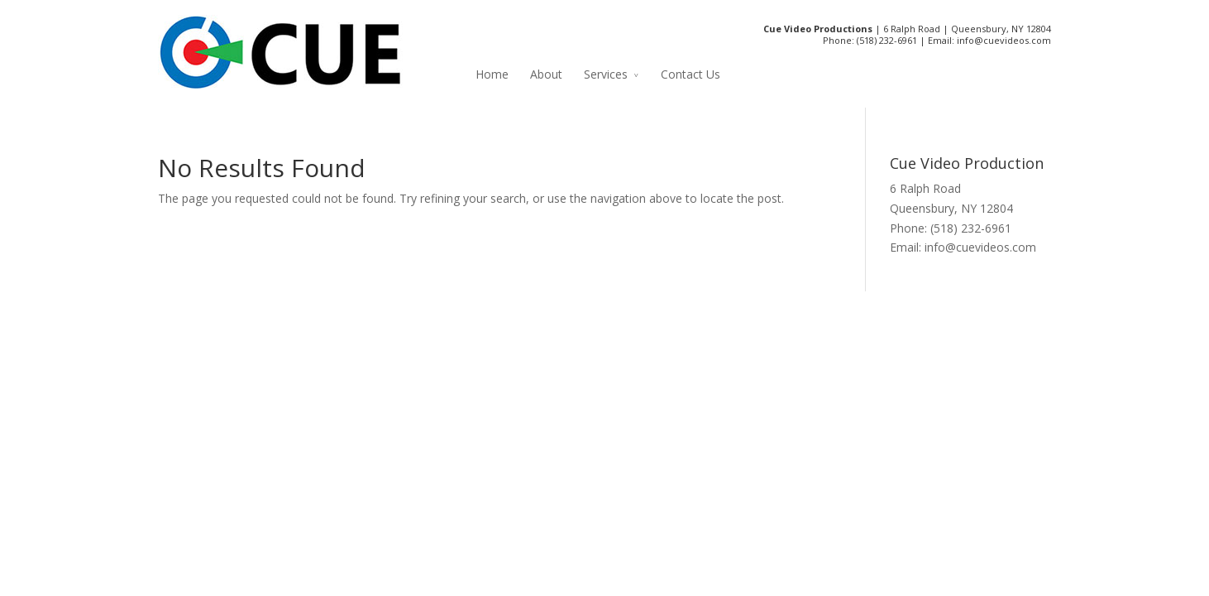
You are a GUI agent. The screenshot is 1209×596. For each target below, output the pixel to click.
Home (492, 74)
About (546, 74)
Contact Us (690, 74)
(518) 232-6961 (887, 40)
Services (606, 74)
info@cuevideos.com (1004, 40)
